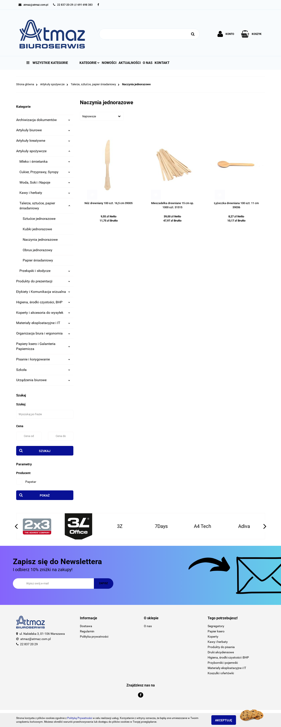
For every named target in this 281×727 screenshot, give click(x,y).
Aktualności (130, 63)
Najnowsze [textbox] (89, 116)
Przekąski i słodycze (44, 271)
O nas (147, 63)
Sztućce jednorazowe (39, 219)
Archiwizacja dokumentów (43, 120)
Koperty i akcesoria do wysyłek (43, 313)
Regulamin (87, 631)
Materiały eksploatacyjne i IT (43, 323)
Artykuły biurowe (43, 130)
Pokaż (45, 495)
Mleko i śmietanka (44, 161)
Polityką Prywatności (79, 718)
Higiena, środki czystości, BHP (43, 302)
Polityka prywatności (94, 636)
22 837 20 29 (29, 644)
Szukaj (44, 451)
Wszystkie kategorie (47, 63)
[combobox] (102, 116)
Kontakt (162, 63)
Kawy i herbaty (44, 193)
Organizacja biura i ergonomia (43, 333)
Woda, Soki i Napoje (44, 182)
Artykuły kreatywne (43, 140)
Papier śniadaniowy (38, 260)
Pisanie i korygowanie (43, 359)
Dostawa (86, 626)
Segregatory (216, 626)
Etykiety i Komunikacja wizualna (43, 292)
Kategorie (89, 63)
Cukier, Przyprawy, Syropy (44, 172)
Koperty (213, 636)
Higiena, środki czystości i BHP (228, 657)
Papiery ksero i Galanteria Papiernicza (43, 346)
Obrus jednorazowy (37, 250)
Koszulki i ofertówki (221, 673)
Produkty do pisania (221, 647)
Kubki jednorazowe (37, 229)
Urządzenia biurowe (43, 380)
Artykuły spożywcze (43, 151)
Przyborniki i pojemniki (223, 662)
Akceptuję (226, 720)
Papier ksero (216, 631)
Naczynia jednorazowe (40, 239)
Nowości (109, 63)
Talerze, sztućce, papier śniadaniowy (44, 205)
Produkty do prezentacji (43, 281)
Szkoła (43, 370)
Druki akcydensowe (221, 652)
